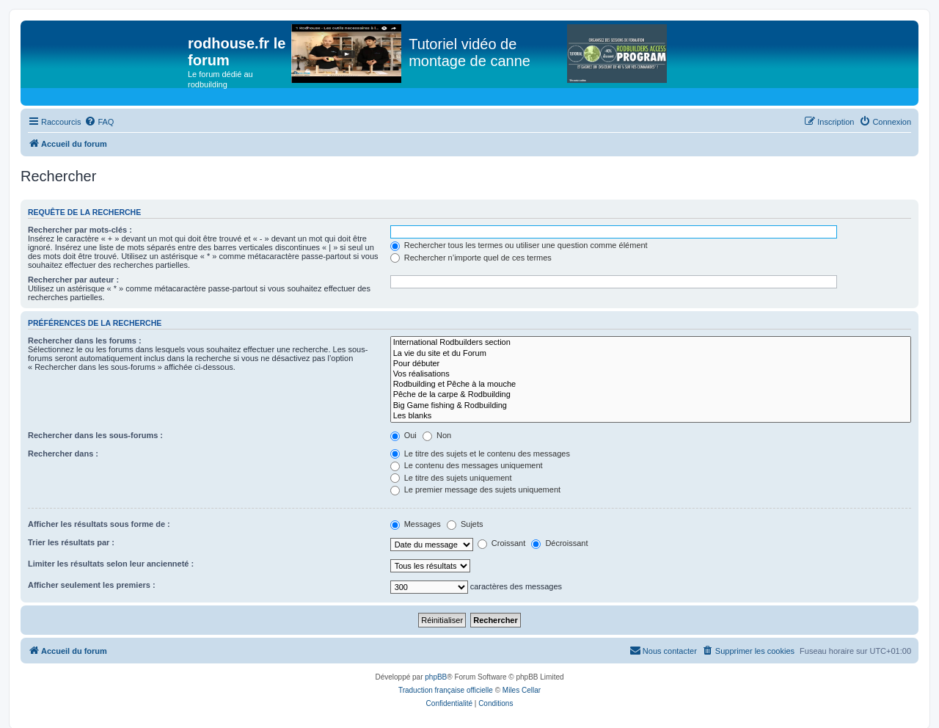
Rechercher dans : (63, 453)
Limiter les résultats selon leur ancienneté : (111, 563)
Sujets (465, 524)
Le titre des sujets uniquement (451, 477)
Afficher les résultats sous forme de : (99, 524)
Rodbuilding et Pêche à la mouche (651, 384)
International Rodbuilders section (651, 343)
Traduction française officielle (445, 690)
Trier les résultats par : (71, 542)
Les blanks (651, 416)
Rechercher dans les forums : (85, 340)
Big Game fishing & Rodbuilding (651, 406)
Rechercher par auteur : (73, 279)
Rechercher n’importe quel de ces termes (471, 257)
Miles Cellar (522, 690)
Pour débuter (651, 364)
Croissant (502, 543)
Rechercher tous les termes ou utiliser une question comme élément (519, 245)
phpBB (436, 677)
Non (437, 435)
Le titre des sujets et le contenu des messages (480, 453)
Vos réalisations (651, 374)
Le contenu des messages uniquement (466, 465)
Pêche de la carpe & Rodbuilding (651, 395)
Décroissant (559, 543)
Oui (403, 435)
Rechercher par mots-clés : (80, 229)
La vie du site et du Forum (651, 354)
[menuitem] (99, 122)
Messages (415, 524)
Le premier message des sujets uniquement (475, 489)
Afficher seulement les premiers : (92, 584)
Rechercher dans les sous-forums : (95, 435)
